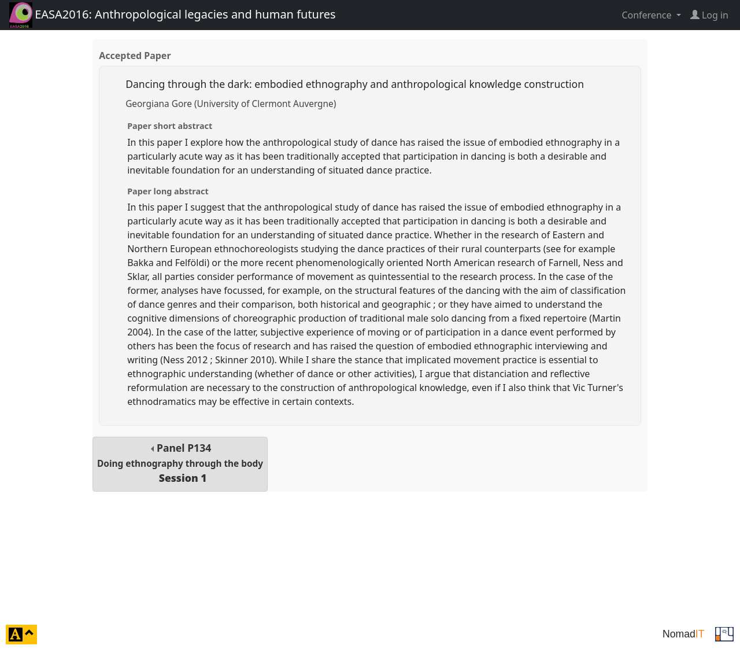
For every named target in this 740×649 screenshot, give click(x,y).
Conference (647, 15)
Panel (180, 463)
